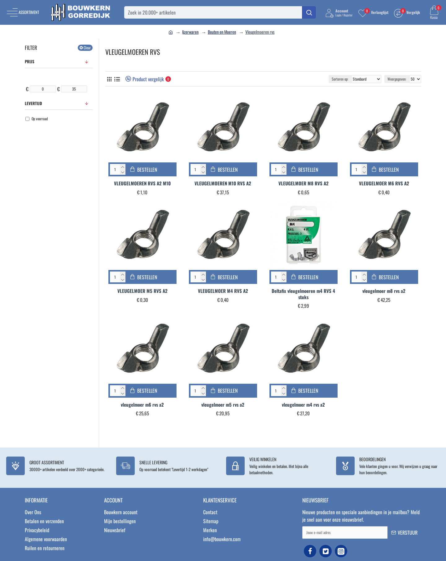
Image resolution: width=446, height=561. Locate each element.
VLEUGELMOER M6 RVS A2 (384, 183)
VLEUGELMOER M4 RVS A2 (223, 291)
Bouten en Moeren (222, 32)
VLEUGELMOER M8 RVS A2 (303, 183)
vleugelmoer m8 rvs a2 (383, 291)
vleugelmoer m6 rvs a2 (142, 405)
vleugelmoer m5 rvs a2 (222, 405)
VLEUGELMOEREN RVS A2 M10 (142, 183)
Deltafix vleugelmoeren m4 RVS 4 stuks (303, 294)
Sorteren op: (340, 79)
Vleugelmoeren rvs (259, 32)
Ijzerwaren (190, 32)
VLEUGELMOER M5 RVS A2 (142, 291)
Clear (87, 47)
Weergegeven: (396, 79)
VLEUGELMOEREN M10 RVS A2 (223, 183)
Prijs (29, 61)
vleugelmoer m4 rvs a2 (303, 405)
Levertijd (33, 103)
